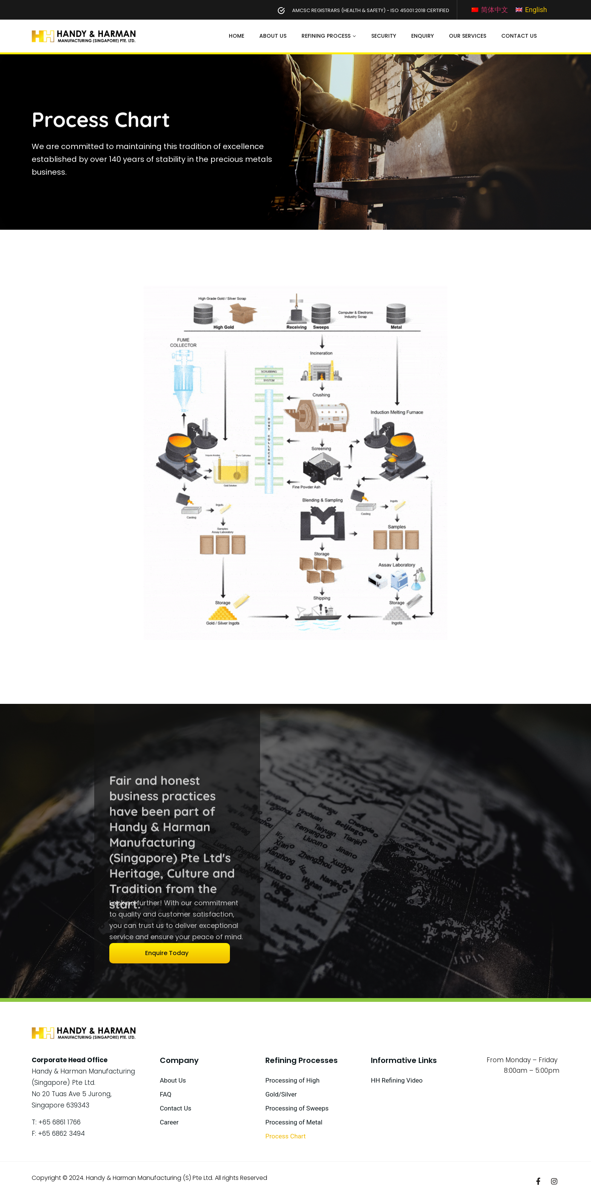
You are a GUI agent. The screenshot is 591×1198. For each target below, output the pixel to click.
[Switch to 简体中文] (490, 9)
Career (169, 1123)
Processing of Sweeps (297, 1109)
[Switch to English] (531, 9)
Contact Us (519, 36)
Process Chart (285, 1138)
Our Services (467, 36)
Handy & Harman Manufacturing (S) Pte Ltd (149, 1177)
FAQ (165, 1095)
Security (383, 36)
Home (236, 36)
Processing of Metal (293, 1123)
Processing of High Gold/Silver (292, 1088)
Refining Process (329, 36)
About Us (272, 36)
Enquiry (422, 36)
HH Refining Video (397, 1080)
